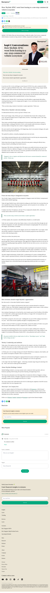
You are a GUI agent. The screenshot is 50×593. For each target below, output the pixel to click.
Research (4, 540)
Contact (3, 571)
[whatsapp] (7, 21)
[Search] (45, 2)
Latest (3, 512)
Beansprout (33, 389)
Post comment (25, 470)
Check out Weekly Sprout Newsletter (10, 493)
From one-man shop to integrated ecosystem (13, 75)
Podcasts (4, 543)
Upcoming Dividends (6, 534)
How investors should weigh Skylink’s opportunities (14, 77)
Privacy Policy (4, 564)
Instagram (25, 397)
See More (25, 81)
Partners (3, 558)
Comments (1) (5, 23)
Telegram (10, 397)
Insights (3, 13)
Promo (3, 546)
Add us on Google (25, 30)
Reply (5, 444)
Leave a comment (6, 449)
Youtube (14, 397)
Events (3, 555)
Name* (3, 462)
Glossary (3, 562)
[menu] (47, 2)
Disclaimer (4, 566)
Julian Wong (5, 16)
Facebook (19, 397)
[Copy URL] (9, 21)
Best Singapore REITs (6, 528)
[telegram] (5, 21)
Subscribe (40, 1)
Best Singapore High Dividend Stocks (10, 531)
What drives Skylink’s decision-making (11, 72)
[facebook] (2, 21)
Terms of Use (4, 569)
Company (4, 552)
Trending (4, 515)
